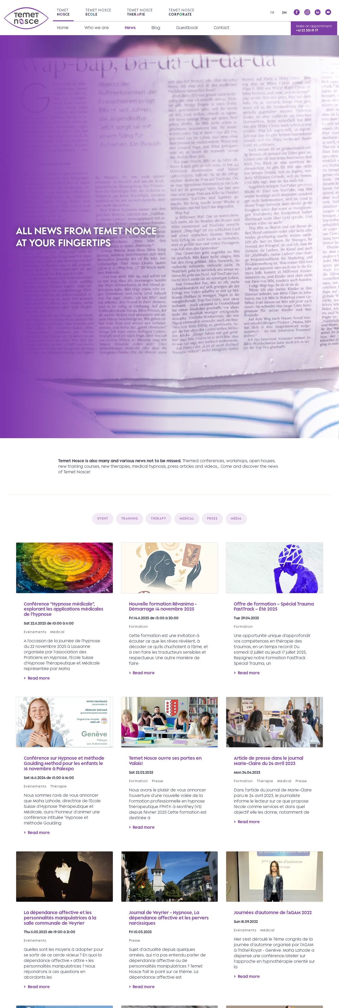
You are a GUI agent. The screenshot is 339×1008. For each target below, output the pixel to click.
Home (63, 27)
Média (236, 518)
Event (102, 518)
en (284, 13)
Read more (64, 615)
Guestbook (187, 27)
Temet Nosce (98, 12)
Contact (221, 27)
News (130, 27)
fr (272, 13)
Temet (63, 12)
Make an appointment (314, 28)
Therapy (158, 518)
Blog (155, 27)
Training (129, 518)
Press (212, 518)
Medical (187, 518)
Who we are (96, 27)
